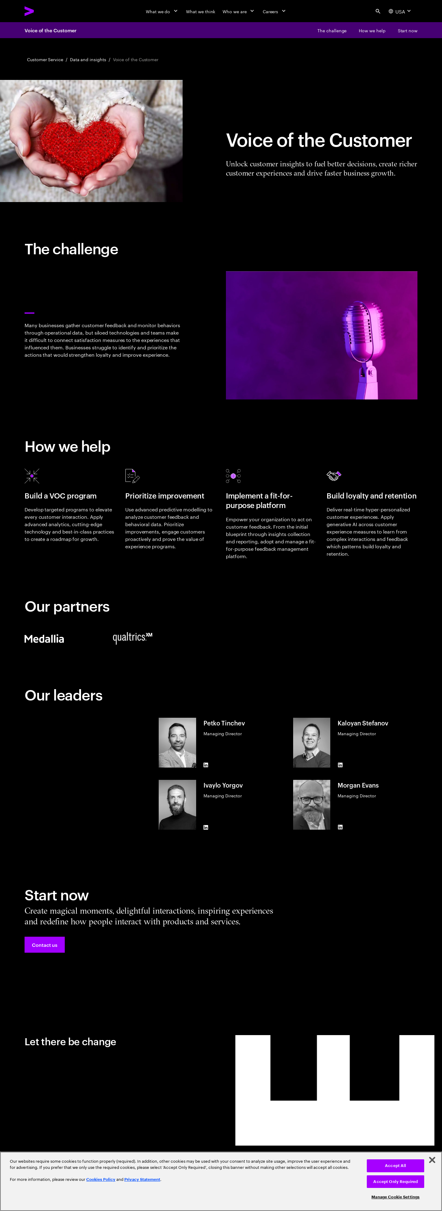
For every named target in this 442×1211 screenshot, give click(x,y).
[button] (45, 945)
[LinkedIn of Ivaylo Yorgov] (206, 827)
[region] (221, 1181)
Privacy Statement (142, 1179)
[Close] (432, 1160)
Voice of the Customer (50, 30)
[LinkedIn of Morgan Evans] (340, 827)
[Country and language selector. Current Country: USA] (400, 11)
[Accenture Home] (43, 11)
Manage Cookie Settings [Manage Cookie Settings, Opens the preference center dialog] (395, 1197)
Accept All (395, 1166)
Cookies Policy (100, 1179)
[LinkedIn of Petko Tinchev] (206, 765)
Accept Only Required (395, 1182)
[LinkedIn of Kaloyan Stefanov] (340, 765)
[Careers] (274, 11)
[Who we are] (239, 11)
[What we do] (162, 11)
